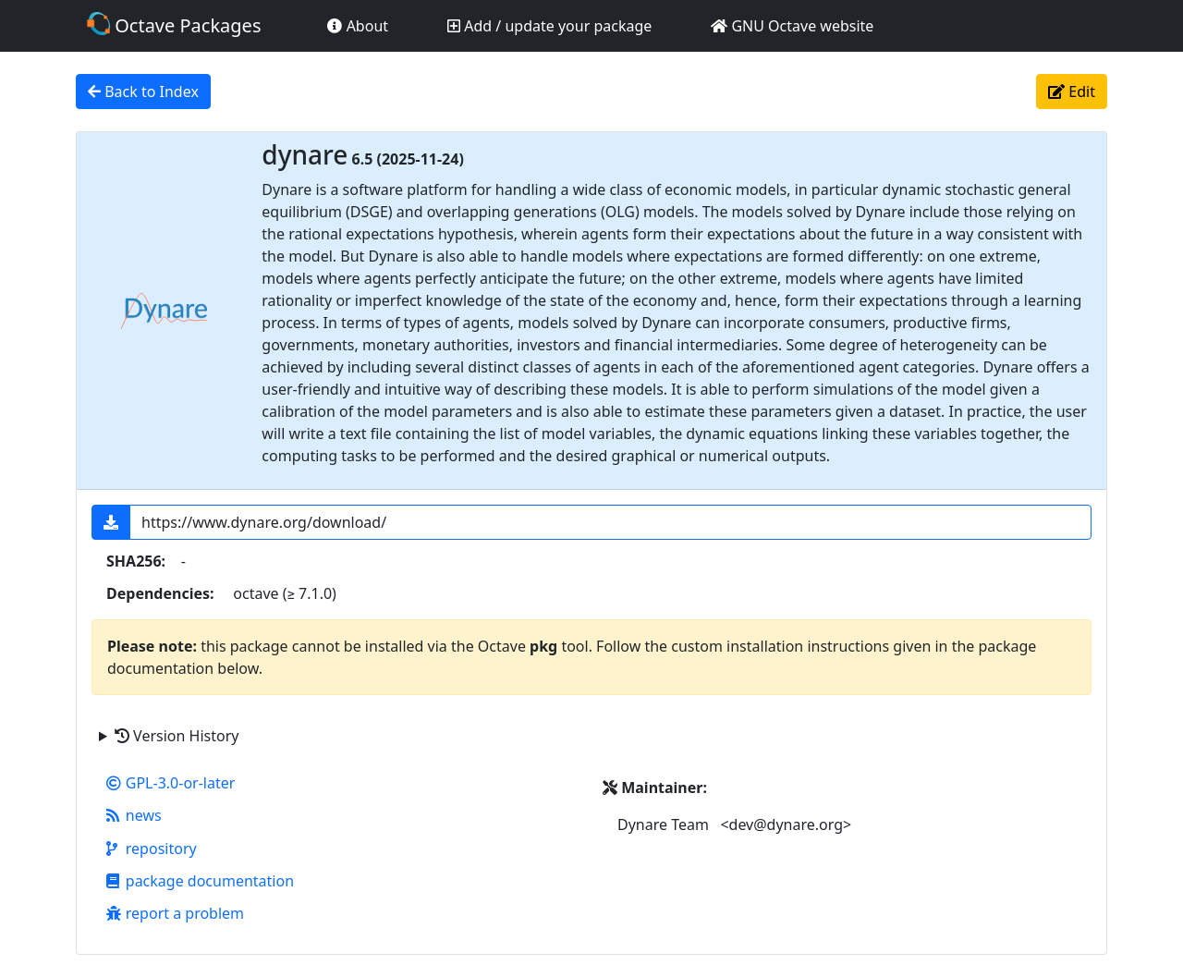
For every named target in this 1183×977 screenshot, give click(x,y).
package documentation (200, 881)
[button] (110, 522)
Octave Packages (174, 25)
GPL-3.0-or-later (170, 783)
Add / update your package (549, 26)
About (357, 26)
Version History (176, 736)
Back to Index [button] (143, 91)
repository (151, 848)
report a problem (175, 913)
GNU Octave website (792, 26)
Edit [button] (1071, 91)
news (134, 815)
